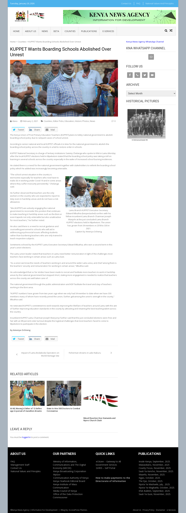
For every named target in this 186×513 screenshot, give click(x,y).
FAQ (138, 3)
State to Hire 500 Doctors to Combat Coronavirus (63, 409)
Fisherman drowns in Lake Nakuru (85, 352)
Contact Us (126, 3)
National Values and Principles (160, 3)
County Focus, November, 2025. (155, 468)
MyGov (56, 474)
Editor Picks (58, 121)
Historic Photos (82, 121)
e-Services (108, 31)
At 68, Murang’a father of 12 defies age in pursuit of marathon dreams (26, 409)
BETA (56, 31)
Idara (14, 121)
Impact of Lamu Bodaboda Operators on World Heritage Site (40, 354)
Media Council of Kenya (65, 490)
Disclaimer (160, 510)
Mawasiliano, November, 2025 (154, 464)
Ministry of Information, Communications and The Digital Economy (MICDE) (69, 464)
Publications (89, 31)
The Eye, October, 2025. (151, 481)
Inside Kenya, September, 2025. (154, 461)
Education (69, 121)
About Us (30, 31)
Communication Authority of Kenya (71, 477)
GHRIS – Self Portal (105, 468)
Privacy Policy (148, 510)
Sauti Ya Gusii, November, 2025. (155, 494)
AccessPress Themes (78, 510)
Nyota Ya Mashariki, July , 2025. (154, 484)
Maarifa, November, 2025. (152, 474)
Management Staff (20, 464)
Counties (70, 31)
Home (16, 31)
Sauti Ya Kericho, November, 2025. (156, 471)
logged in (26, 437)
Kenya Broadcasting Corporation (69, 471)
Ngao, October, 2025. (149, 477)
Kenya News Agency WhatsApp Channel (145, 41)
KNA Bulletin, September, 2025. (154, 490)
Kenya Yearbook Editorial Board (69, 481)
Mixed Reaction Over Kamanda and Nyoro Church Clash (99, 419)
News (45, 31)
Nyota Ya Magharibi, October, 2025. (157, 487)
